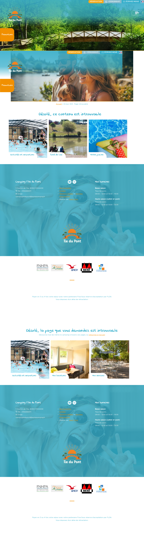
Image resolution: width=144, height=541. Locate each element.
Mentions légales (66, 194)
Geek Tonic (73, 199)
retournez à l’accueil (97, 335)
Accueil (59, 104)
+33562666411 (114, 1)
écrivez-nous (132, 1)
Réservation (96, 1)
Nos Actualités (65, 188)
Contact (62, 191)
